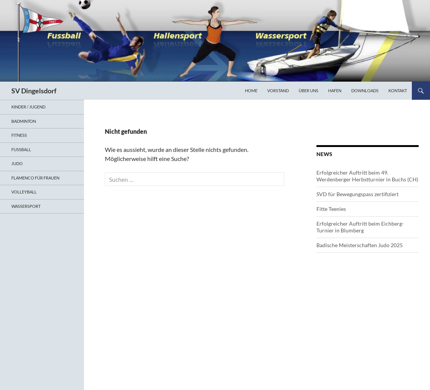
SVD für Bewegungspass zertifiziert (357, 194)
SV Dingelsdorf (33, 91)
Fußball (21, 149)
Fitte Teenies (331, 209)
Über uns (308, 90)
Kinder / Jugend (28, 106)
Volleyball (24, 191)
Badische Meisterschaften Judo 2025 (359, 245)
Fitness (19, 135)
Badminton (23, 121)
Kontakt (397, 90)
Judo (17, 163)
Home (251, 90)
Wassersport (26, 206)
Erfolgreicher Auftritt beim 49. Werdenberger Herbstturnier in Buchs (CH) (367, 176)
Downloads (365, 90)
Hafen (334, 90)
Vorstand (278, 90)
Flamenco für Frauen (35, 177)
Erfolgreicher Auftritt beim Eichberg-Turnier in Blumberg (360, 227)
